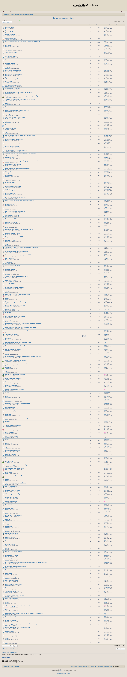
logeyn (6, 563)
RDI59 (105, 526)
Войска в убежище (10, 620)
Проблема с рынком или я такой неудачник (17, 403)
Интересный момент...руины (13, 512)
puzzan (6, 32)
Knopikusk (106, 45)
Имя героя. (8, 472)
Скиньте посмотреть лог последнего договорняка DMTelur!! (22, 41)
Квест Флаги (9, 573)
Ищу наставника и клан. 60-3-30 (14, 237)
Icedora (7, 556)
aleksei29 (106, 360)
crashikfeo (7, 238)
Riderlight (7, 173)
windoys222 (7, 230)
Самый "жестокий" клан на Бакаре (15, 476)
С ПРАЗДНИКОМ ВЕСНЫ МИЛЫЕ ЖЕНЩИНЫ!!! (18, 92)
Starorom (7, 259)
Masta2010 (7, 223)
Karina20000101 (9, 401)
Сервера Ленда (9, 508)
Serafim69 (7, 632)
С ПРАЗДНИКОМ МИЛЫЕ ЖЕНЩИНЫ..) (16, 251)
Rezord (6, 509)
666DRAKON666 (9, 126)
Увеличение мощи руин (12, 591)
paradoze (9, 115)
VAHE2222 (106, 421)
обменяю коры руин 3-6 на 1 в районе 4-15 (17, 606)
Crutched (106, 609)
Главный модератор (12, 20)
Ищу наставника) (10, 193)
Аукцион (7, 103)
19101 (8, 462)
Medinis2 (106, 363)
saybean (7, 133)
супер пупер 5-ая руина (12, 634)
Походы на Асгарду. (11, 179)
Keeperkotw (106, 576)
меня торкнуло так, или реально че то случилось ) (19, 143)
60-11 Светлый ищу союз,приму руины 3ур (17, 294)
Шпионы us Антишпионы (12, 490)
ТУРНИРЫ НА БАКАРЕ (11, 334)
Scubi (8, 53)
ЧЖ (6, 121)
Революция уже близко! (12, 31)
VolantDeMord (10, 328)
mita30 (105, 533)
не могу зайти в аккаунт (12, 555)
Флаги (7, 522)
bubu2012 (7, 205)
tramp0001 (7, 71)
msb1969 (7, 209)
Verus (6, 502)
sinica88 (105, 204)
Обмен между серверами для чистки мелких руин (19, 200)
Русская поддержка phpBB (63, 671)
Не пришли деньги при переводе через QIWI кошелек (20, 255)
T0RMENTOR (8, 191)
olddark (7, 162)
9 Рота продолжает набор (12, 494)
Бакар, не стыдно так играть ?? (14, 139)
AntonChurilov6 (10, 39)
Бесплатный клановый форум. (14, 551)
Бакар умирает (9, 432)
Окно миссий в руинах (11, 598)
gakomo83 (106, 229)
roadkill (6, 473)
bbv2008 (105, 207)
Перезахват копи (10, 588)
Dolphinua (106, 334)
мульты (7, 371)
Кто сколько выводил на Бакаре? (15, 345)
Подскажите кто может (11, 497)
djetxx (6, 270)
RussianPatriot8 (8, 86)
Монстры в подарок (11, 569)
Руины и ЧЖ (8, 443)
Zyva (8, 466)
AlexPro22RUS (107, 38)
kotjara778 (7, 585)
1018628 (7, 599)
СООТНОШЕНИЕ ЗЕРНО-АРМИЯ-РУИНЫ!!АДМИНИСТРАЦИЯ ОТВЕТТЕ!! (26, 562)
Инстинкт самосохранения (13, 186)
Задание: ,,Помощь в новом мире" (15, 117)
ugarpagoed (8, 524)
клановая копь (9, 631)
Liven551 (7, 140)
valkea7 (105, 34)
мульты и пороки (10, 157)
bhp (8, 198)
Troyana (7, 57)
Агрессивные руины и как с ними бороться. (18, 465)
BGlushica (106, 407)
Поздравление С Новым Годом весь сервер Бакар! (20, 135)
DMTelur (105, 27)
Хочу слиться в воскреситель (14, 457)
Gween (105, 548)
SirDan (6, 607)
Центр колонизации (11, 501)
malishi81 (7, 596)
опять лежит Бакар (10, 208)
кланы (7, 298)
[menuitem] (11, 12)
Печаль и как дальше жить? (13, 146)
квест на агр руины (10, 280)
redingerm (106, 290)
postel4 (6, 321)
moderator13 (106, 81)
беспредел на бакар (11, 114)
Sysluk (105, 580)
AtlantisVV (7, 455)
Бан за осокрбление (11, 222)
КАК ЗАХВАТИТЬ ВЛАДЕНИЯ (13, 515)
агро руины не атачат (11, 291)
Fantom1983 (106, 106)
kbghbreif (7, 303)
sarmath (105, 305)
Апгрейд (7, 67)
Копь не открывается (11, 580)
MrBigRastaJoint (107, 403)
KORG (6, 625)
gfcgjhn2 (7, 317)
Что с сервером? (10, 258)
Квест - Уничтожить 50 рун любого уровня (17, 627)
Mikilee (6, 107)
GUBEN (7, 256)
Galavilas (106, 435)
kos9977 (7, 440)
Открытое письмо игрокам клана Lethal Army (18, 363)
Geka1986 (7, 93)
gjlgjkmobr (7, 578)
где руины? (8, 45)
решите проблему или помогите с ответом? (18, 168)
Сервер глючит (9, 59)
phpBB (60, 670)
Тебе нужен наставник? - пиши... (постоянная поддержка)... (22, 247)
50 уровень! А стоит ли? (12, 215)
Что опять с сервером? (12, 226)
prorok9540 (7, 332)
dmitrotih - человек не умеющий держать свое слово (20, 153)
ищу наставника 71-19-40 (12, 233)
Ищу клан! (8, 244)
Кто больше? (9, 461)
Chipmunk (106, 428)
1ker (104, 59)
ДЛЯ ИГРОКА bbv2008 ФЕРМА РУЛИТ (16, 197)
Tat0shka (7, 379)
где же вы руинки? (10, 407)
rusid (6, 567)
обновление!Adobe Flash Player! (14, 468)
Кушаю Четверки (10, 34)
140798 (8, 180)
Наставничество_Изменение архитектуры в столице (20, 418)
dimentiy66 (7, 538)
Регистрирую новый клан (12, 450)
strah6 (6, 393)
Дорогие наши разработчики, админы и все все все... (20, 99)
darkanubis (7, 487)
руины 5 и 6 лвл (10, 309)
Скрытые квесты (10, 400)
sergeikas (106, 490)
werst (6, 419)
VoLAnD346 (8, 201)
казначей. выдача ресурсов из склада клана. (18, 342)
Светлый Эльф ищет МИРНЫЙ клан (15, 483)
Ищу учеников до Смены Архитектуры (16, 302)
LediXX (6, 458)
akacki (6, 433)
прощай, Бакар (9, 27)
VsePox (7, 79)
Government (8, 357)
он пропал (8, 429)
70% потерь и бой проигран (13, 425)
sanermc (7, 346)
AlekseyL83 (106, 139)
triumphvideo (9, 175)
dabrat (6, 444)
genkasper (106, 269)
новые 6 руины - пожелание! (13, 584)
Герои (7, 479)
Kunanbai (7, 505)
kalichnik (7, 350)
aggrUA (7, 89)
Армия (7, 638)
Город (7, 548)
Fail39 (6, 169)
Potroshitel (7, 636)
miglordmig (7, 111)
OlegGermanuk (8, 50)
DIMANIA (7, 516)
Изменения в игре (10, 38)
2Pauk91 (7, 295)
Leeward (7, 451)
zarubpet (7, 527)
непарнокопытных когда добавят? (15, 374)
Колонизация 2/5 (10, 544)
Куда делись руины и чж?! (13, 70)
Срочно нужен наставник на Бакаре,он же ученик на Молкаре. (23, 323)
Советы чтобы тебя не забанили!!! (15, 287)
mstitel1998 (106, 142)
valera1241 (106, 327)
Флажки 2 (8, 414)
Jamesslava (106, 182)
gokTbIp (7, 263)
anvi (104, 627)
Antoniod (105, 504)
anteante (105, 66)
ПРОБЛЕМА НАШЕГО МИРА (13, 349)
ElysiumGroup (8, 212)
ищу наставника (10, 63)
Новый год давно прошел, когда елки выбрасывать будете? (22, 624)
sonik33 (7, 354)
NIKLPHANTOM (8, 469)
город (7, 392)
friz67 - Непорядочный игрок (13, 190)
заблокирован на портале (12, 88)
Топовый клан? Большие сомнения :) (16, 150)
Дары (7, 602)
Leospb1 (7, 245)
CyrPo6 (105, 374)
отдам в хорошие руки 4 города (14, 595)
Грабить (7, 519)
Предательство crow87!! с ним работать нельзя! (19, 229)
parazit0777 (7, 365)
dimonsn (7, 292)
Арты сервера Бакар (11, 52)
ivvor (6, 552)
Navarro (7, 589)
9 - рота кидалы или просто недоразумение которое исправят (23, 356)
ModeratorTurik (107, 74)
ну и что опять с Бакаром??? (13, 164)
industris (7, 614)
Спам (6, 396)
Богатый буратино (10, 454)
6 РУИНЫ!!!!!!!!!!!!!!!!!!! (11, 533)
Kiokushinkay (8, 324)
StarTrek (7, 480)
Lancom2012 (8, 386)
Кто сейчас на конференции (9, 652)
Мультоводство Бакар (11, 78)
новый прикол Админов (12, 486)
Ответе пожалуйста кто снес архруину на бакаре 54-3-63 (21, 530)
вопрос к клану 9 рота (11, 410)
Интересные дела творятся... (13, 74)
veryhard (105, 602)
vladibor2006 (106, 356)
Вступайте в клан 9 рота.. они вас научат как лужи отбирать (22, 96)
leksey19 (9, 147)
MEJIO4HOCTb (8, 122)
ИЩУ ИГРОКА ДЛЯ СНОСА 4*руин (15, 316)
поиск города (9, 320)
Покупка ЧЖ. (9, 81)
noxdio (6, 234)
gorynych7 (7, 306)
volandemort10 (107, 70)
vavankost (7, 437)
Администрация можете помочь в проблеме (18, 330)
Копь (6, 609)
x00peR (7, 520)
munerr (6, 491)
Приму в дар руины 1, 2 (12, 385)
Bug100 (7, 144)
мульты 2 (8, 367)
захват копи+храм (10, 128)
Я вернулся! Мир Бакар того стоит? (15, 566)
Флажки (7, 421)
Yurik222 (105, 280)
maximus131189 (9, 592)
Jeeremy (7, 64)
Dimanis (105, 349)
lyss (104, 121)
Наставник (8, 338)
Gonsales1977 (8, 219)
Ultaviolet (106, 211)
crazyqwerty (106, 309)
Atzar (105, 641)
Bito (104, 146)
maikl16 (7, 477)
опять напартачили (10, 56)
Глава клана (8, 526)
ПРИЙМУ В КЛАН (10, 240)
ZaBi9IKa (7, 82)
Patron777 (7, 46)
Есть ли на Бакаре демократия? (14, 389)
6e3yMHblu (9, 35)
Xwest (6, 643)
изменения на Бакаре (11, 436)
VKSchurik (106, 153)
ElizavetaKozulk (8, 194)
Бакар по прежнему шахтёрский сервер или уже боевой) (21, 161)
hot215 (6, 165)
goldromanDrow (8, 288)
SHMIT (105, 150)
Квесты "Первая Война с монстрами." (16, 616)
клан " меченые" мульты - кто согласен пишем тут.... (20, 327)
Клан (6, 541)
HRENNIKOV (8, 313)
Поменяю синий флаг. (11, 577)
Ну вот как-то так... (10, 182)
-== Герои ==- (9, 642)
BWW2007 (7, 248)
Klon (6, 28)
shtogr (6, 136)
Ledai (6, 227)
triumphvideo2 (9, 171)
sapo (105, 623)
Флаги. (7, 439)
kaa (104, 240)
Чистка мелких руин (11, 273)
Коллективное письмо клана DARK (15, 305)
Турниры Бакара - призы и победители (16, 276)
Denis (6, 277)
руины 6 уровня (10, 537)
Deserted (106, 164)
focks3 (105, 103)
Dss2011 (105, 95)
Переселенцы (9, 124)
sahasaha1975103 (10, 283)
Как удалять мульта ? (11, 353)
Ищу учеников (9, 204)
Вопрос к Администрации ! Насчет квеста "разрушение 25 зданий (24, 613)
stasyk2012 (106, 48)
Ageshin (105, 215)
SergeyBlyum (8, 104)
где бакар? (8, 132)
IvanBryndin (7, 118)
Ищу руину (8, 504)
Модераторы (21, 20)
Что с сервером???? (11, 218)
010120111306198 (9, 412)
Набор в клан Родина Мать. (13, 85)
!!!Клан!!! (7, 49)
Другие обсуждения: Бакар (63, 18)
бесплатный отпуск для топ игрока (15, 360)
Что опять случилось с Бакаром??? (15, 211)
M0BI (105, 450)
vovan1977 (106, 56)
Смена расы (8, 262)
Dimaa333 (7, 274)
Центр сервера (9, 382)
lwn (6, 42)
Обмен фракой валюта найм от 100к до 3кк (17, 110)
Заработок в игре (10, 106)
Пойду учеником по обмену (13, 378)
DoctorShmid (8, 241)
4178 (105, 225)
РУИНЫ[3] (8, 312)
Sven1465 (106, 124)
